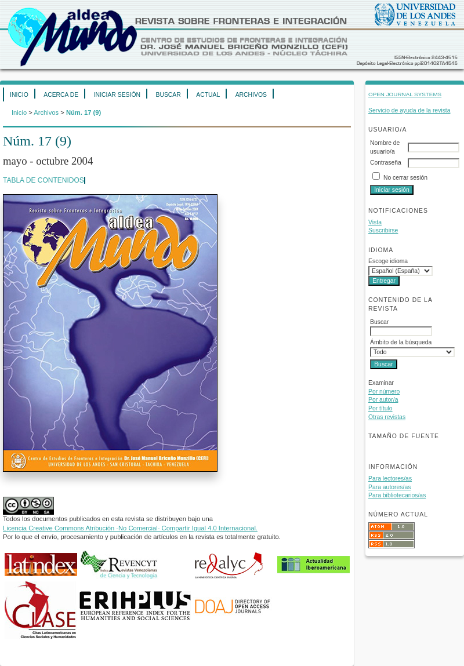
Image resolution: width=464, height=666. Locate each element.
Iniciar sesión (117, 95)
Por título (380, 408)
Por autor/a (383, 399)
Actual (208, 95)
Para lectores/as (390, 478)
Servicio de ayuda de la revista (409, 110)
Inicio (19, 95)
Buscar (167, 95)
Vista (375, 222)
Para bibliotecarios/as (397, 495)
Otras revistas (386, 417)
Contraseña (385, 162)
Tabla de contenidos (43, 180)
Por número (384, 391)
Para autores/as (389, 487)
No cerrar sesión (405, 177)
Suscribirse (383, 230)
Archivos (251, 95)
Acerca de (61, 95)
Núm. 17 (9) (83, 112)
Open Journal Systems (404, 94)
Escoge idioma (388, 261)
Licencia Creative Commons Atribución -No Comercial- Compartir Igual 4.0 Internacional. (130, 528)
